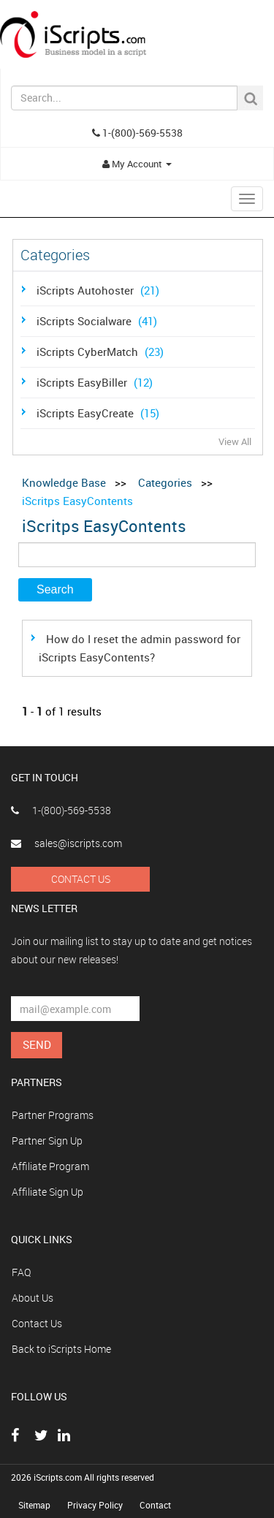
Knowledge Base (64, 482)
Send (37, 1044)
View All (234, 441)
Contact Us (80, 879)
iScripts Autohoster (100, 290)
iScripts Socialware (99, 321)
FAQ (21, 1272)
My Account (137, 163)
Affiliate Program (50, 1166)
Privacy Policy (96, 1505)
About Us (32, 1298)
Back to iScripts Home (61, 1349)
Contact (155, 1505)
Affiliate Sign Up (47, 1192)
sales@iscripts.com (66, 843)
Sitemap (35, 1505)
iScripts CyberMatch (102, 351)
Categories (165, 482)
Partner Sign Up (47, 1140)
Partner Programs (53, 1115)
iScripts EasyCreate (100, 413)
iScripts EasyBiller (96, 382)
